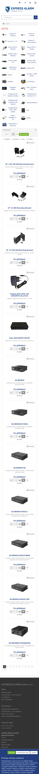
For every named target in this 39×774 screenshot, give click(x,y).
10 (31, 666)
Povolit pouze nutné (23, 752)
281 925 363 (10, 714)
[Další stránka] (4, 669)
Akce (23, 139)
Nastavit (34, 752)
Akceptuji (11, 752)
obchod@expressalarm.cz (13, 716)
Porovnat (30, 142)
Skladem (7, 139)
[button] (4, 747)
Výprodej (15, 139)
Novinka (30, 139)
